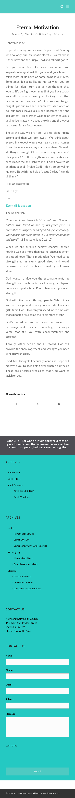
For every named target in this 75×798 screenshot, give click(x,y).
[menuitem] (60, 6)
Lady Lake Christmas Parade (27, 588)
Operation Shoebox (23, 582)
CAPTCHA (11, 745)
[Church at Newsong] (31, 6)
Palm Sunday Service (24, 533)
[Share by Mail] (58, 404)
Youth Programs (15, 485)
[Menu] (67, 7)
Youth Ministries (21, 497)
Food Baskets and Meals (26, 564)
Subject (10, 699)
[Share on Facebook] (16, 404)
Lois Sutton (57, 34)
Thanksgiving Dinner (24, 558)
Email (9, 684)
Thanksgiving (14, 552)
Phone (9, 670)
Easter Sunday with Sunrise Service (30, 545)
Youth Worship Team (24, 490)
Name (9, 655)
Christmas (12, 571)
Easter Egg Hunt (21, 539)
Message (10, 713)
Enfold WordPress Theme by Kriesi (45, 793)
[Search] (60, 6)
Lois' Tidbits (40, 34)
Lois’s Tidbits (14, 479)
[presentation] (31, 755)
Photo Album (14, 472)
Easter (11, 528)
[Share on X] (37, 404)
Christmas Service (22, 576)
